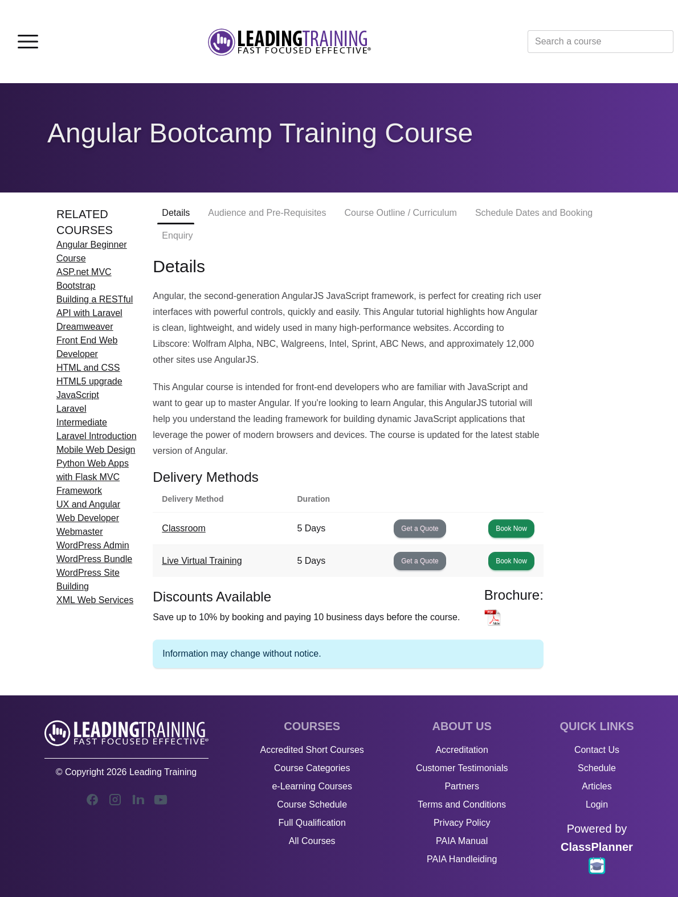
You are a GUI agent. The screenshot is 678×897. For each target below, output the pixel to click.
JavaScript (77, 395)
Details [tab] (176, 213)
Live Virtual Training (202, 561)
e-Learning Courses (312, 786)
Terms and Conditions (462, 804)
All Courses (312, 841)
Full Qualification (312, 823)
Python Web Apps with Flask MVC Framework (92, 476)
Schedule (597, 768)
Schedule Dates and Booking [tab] (534, 213)
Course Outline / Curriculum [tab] (400, 213)
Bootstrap (75, 285)
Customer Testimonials (462, 768)
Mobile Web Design (95, 449)
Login (597, 804)
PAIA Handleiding (462, 859)
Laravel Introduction (96, 436)
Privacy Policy (462, 823)
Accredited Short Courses (312, 750)
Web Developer (87, 518)
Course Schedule (312, 804)
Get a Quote (419, 529)
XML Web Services (94, 600)
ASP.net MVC (84, 272)
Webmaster (79, 531)
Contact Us (596, 750)
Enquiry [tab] (177, 235)
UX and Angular (88, 504)
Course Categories (312, 768)
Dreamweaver (84, 326)
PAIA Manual (462, 841)
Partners (461, 786)
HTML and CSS (88, 367)
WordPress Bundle (94, 559)
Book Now (511, 529)
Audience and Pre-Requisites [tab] (267, 213)
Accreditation (461, 750)
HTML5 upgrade (89, 381)
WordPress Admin (92, 545)
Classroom (183, 528)
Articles (596, 786)
